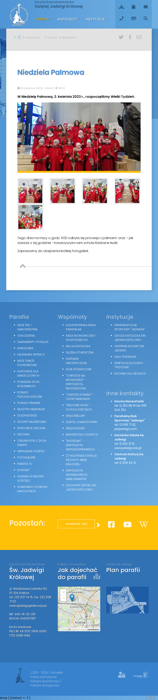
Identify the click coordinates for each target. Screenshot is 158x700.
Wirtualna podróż (30, 451)
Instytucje (96, 19)
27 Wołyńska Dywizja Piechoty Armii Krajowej (81, 460)
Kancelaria (25, 348)
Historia (23, 434)
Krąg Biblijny (75, 416)
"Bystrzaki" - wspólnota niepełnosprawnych (80, 445)
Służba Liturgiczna (80, 352)
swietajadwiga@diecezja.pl (28, 606)
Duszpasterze (27, 415)
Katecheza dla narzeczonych (28, 373)
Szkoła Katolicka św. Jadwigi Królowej (130, 338)
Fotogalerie (26, 457)
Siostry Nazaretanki (31, 422)
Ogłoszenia (26, 336)
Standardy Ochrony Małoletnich (32, 489)
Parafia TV (24, 464)
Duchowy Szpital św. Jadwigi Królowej (81, 487)
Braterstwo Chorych (82, 435)
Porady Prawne (28, 403)
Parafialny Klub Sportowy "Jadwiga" (129, 327)
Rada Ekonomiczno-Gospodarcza (81, 338)
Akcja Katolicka (78, 346)
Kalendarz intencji (30, 354)
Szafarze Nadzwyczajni (76, 361)
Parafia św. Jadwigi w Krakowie (33, 37)
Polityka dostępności (45, 685)
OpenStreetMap (79, 629)
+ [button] (63, 592)
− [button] (63, 598)
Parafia (42, 19)
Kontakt (23, 470)
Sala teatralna (125, 357)
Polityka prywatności (45, 681)
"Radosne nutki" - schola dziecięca (79, 407)
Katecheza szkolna (31, 428)
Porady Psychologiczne (29, 394)
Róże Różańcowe (79, 369)
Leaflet (64, 629)
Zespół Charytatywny (81, 422)
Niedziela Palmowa (69, 37)
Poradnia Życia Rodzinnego (28, 384)
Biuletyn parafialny (31, 409)
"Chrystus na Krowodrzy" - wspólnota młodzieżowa (76, 382)
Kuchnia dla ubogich (130, 373)
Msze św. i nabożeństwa (27, 327)
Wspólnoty (67, 19)
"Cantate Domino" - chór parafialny (80, 397)
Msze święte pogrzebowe (27, 363)
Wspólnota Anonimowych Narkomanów (76, 474)
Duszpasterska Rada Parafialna (81, 327)
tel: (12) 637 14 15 (21, 597)
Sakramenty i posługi (32, 342)
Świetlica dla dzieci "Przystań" (128, 365)
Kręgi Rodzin (75, 428)
